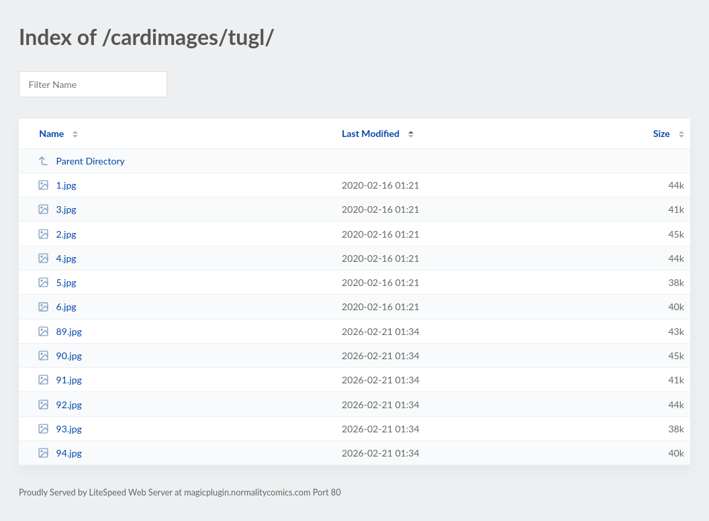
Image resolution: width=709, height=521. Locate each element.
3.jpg (57, 209)
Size (661, 133)
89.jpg (60, 331)
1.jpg (57, 185)
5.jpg (57, 282)
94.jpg (60, 453)
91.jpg (60, 379)
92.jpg (60, 404)
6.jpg (57, 306)
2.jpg (57, 234)
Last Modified (370, 133)
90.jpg (60, 355)
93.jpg (60, 428)
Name (51, 133)
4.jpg (57, 258)
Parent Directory (81, 161)
